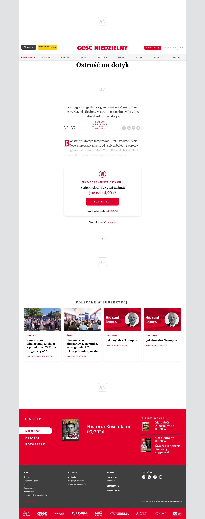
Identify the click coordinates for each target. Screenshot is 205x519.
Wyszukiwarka (181, 47)
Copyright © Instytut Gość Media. (153, 501)
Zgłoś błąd (30, 501)
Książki (31, 437)
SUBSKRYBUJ (152, 48)
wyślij (138, 127)
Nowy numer (28, 57)
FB (124, 127)
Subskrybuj (102, 201)
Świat (84, 57)
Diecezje (158, 57)
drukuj (134, 127)
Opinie (139, 57)
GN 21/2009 (69, 129)
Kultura (102, 57)
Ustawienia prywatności (77, 484)
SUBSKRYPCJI (112, 210)
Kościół (46, 57)
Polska (65, 57)
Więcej (176, 57)
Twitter (129, 127)
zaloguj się (170, 48)
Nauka (121, 57)
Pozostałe (31, 444)
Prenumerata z (44, 47)
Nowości (31, 430)
